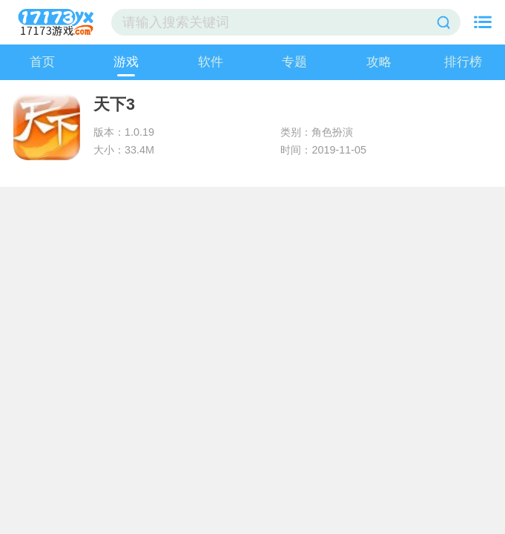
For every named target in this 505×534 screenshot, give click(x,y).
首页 (42, 62)
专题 (294, 62)
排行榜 (463, 62)
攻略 (379, 62)
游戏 (126, 62)
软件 (210, 62)
